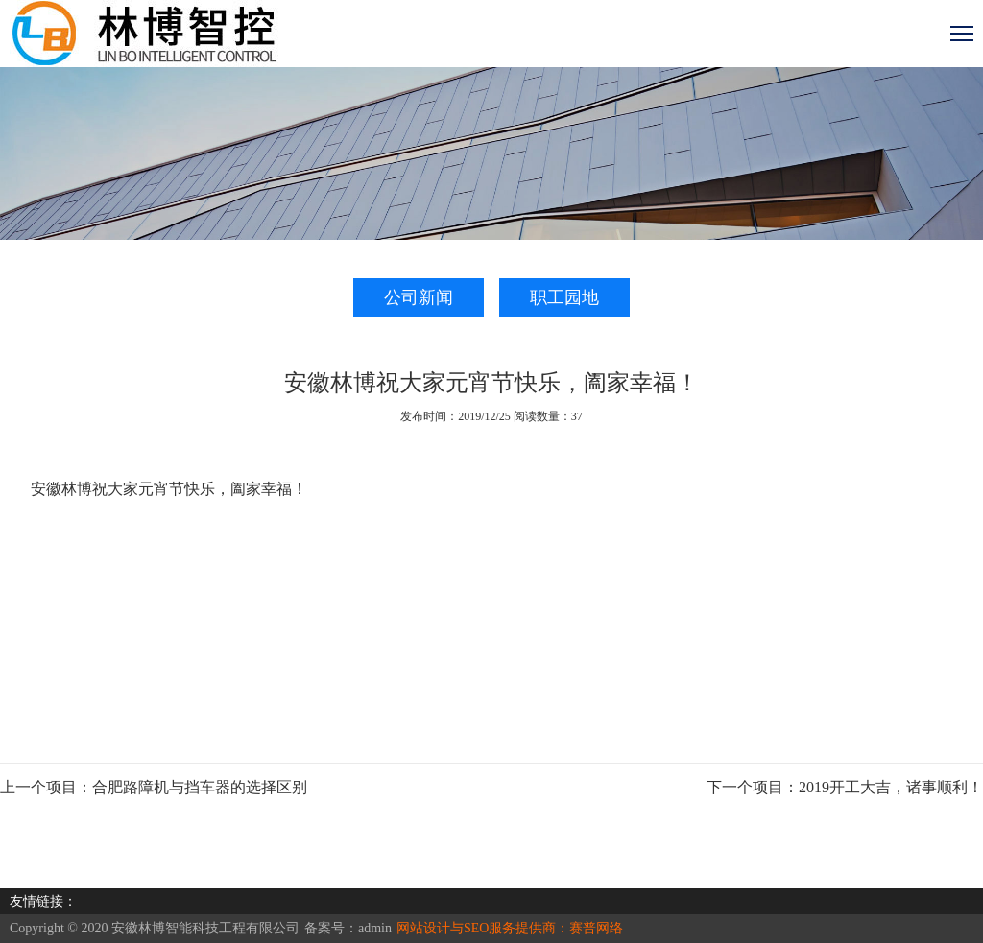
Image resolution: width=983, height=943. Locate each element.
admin (375, 928)
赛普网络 (596, 928)
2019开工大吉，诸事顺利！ (891, 787)
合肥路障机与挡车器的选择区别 (199, 787)
